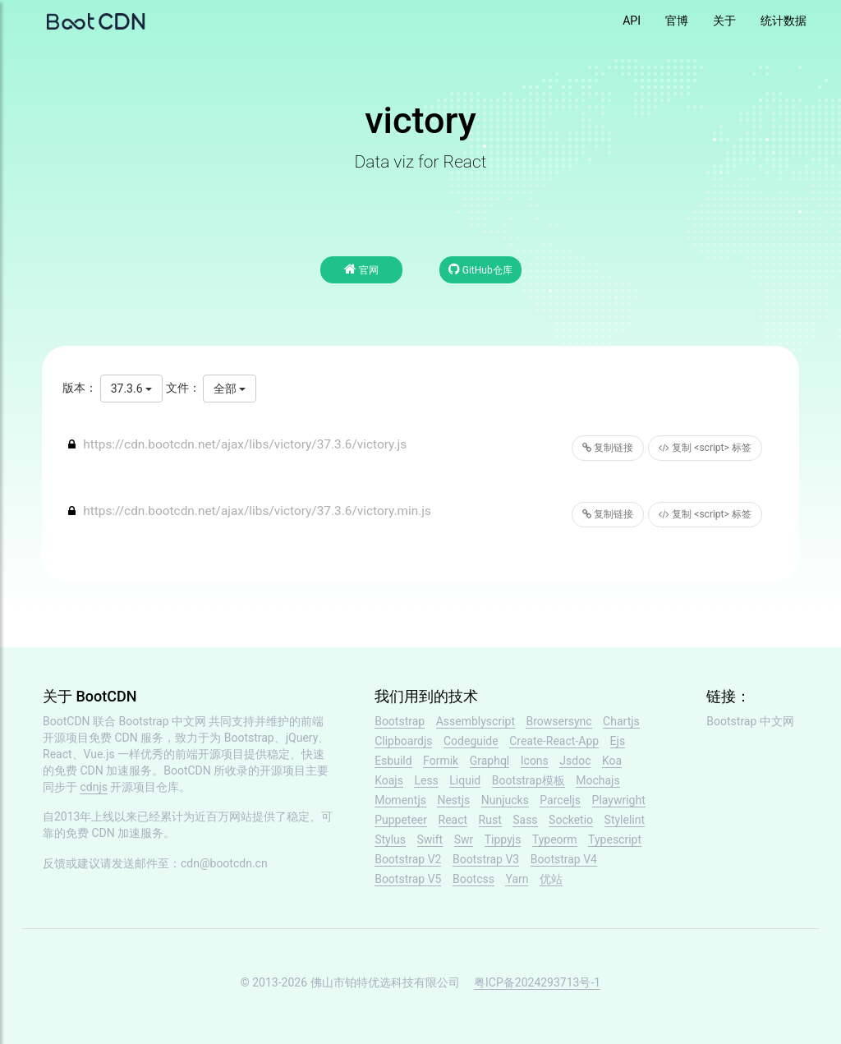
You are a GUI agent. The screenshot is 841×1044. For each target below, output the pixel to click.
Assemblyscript (475, 721)
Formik (440, 760)
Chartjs (621, 721)
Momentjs (400, 800)
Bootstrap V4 (564, 859)
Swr (464, 839)
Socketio (571, 819)
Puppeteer (401, 819)
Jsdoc (575, 760)
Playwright (619, 800)
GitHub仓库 (480, 269)
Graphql (490, 760)
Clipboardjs (403, 740)
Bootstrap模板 (528, 780)
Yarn (516, 878)
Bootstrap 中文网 (163, 721)
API (632, 20)
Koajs (389, 780)
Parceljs (560, 800)
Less (426, 780)
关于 (724, 20)
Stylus (390, 839)
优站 (551, 878)
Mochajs (597, 780)
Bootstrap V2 (408, 859)
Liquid (464, 780)
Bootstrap (400, 721)
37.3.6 (131, 388)
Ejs (618, 740)
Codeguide (471, 740)
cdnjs (94, 786)
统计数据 (784, 20)
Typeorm (554, 839)
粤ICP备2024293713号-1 (537, 982)
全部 (230, 388)
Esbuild (393, 760)
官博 (676, 20)
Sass (524, 819)
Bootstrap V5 (408, 878)
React (453, 819)
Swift (430, 839)
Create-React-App (554, 740)
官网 (361, 269)
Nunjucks (505, 800)
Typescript (614, 839)
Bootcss (473, 878)
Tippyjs (503, 839)
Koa (612, 760)
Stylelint (624, 819)
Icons (535, 760)
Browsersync (558, 721)
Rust (490, 819)
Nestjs (453, 800)
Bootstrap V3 (486, 859)
